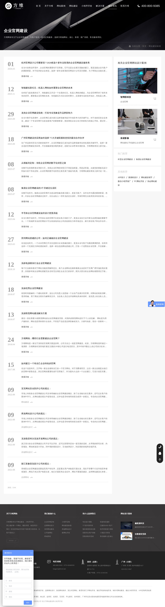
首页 (144, 48)
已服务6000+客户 (106, 527)
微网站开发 (66, 534)
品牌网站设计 (49, 527)
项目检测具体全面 (88, 531)
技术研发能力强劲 (106, 531)
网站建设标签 (155, 48)
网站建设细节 (146, 179)
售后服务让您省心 (106, 538)
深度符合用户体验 (88, 534)
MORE (11, 542)
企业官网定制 (49, 523)
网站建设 (73, 6)
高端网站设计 (67, 531)
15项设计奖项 (105, 534)
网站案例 (61, 6)
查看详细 (25, 78)
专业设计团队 (87, 523)
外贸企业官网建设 (125, 161)
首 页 (38, 6)
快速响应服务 (105, 523)
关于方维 (49, 6)
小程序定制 (66, 523)
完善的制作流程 (88, 538)
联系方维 (125, 6)
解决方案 (100, 6)
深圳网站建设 (49, 531)
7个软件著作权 (87, 527)
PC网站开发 (139, 183)
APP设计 (121, 179)
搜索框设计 (133, 179)
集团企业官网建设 (143, 161)
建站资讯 (112, 6)
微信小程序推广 (124, 183)
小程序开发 (86, 6)
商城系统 (47, 538)
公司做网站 (48, 534)
